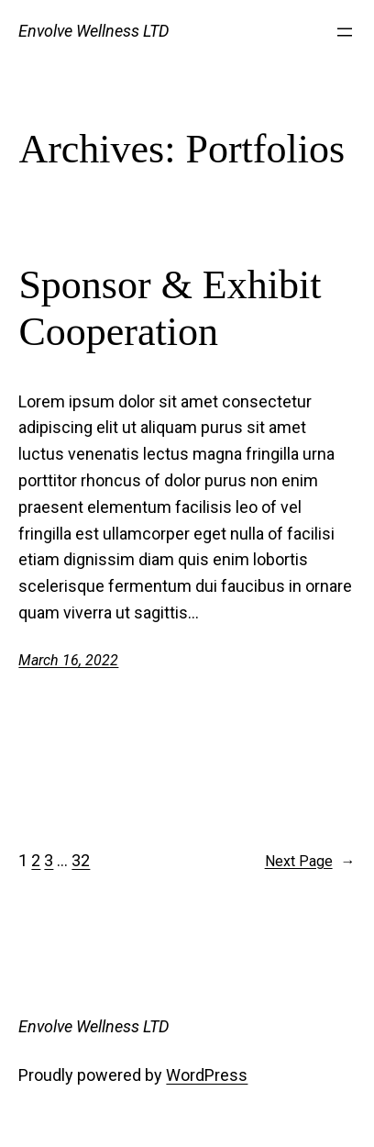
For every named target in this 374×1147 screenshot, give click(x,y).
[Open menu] (345, 32)
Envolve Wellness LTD (93, 30)
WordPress (207, 1075)
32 (81, 860)
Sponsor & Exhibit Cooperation (169, 308)
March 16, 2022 (68, 660)
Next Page (310, 862)
